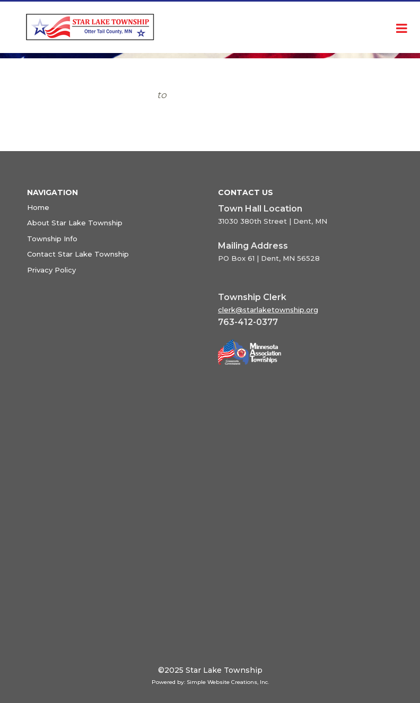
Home (38, 207)
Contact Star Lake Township (78, 254)
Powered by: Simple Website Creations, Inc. (210, 682)
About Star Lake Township (74, 222)
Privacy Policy (51, 270)
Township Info (52, 238)
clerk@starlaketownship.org (268, 309)
